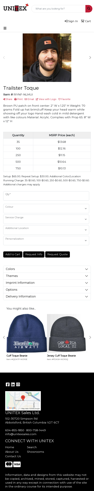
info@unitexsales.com (20, 434)
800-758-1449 (36, 430)
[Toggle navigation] (5, 28)
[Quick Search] (58, 8)
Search (32, 447)
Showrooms (35, 451)
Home (9, 447)
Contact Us (13, 456)
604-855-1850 (14, 430)
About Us (11, 451)
